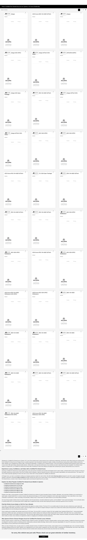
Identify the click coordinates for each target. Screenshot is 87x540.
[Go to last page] (85, 10)
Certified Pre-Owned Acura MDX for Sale (13, 490)
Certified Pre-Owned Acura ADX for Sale (13, 492)
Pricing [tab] (19, 21)
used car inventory (65, 477)
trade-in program (21, 477)
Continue (43, 536)
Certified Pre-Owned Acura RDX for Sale (13, 488)
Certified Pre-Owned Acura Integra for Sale (14, 483)
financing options (58, 476)
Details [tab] (12, 21)
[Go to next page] (83, 10)
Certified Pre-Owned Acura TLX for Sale (13, 485)
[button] (8, 14)
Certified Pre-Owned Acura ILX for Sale (13, 487)
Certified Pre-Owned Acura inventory (11, 528)
